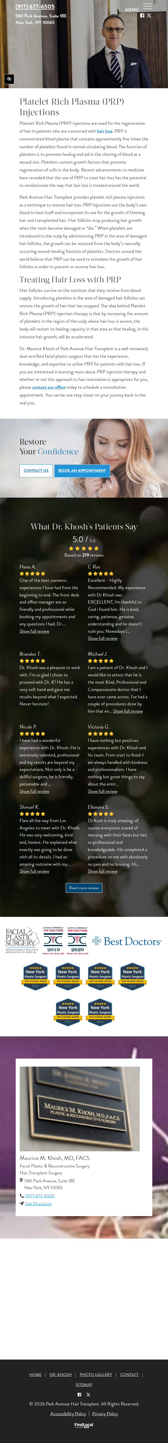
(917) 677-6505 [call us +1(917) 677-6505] (35, 6)
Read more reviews (84, 888)
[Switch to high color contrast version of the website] (9, 79)
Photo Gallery (96, 1375)
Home (35, 1375)
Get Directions (38, 1203)
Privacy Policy (105, 1413)
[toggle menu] (147, 7)
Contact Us (36, 471)
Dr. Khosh (61, 1375)
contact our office (48, 387)
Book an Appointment (82, 471)
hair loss (104, 131)
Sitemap (84, 1385)
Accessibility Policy (68, 1413)
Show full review (34, 631)
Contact (129, 1375)
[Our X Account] (149, 15)
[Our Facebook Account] (142, 15)
